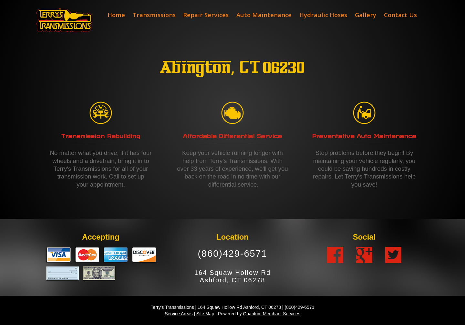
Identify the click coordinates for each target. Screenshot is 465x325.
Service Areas (178, 313)
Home (116, 15)
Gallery (365, 15)
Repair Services (206, 15)
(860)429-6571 (232, 253)
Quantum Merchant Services (271, 313)
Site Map (205, 313)
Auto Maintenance (264, 15)
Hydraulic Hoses (323, 15)
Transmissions (154, 15)
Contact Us (400, 15)
